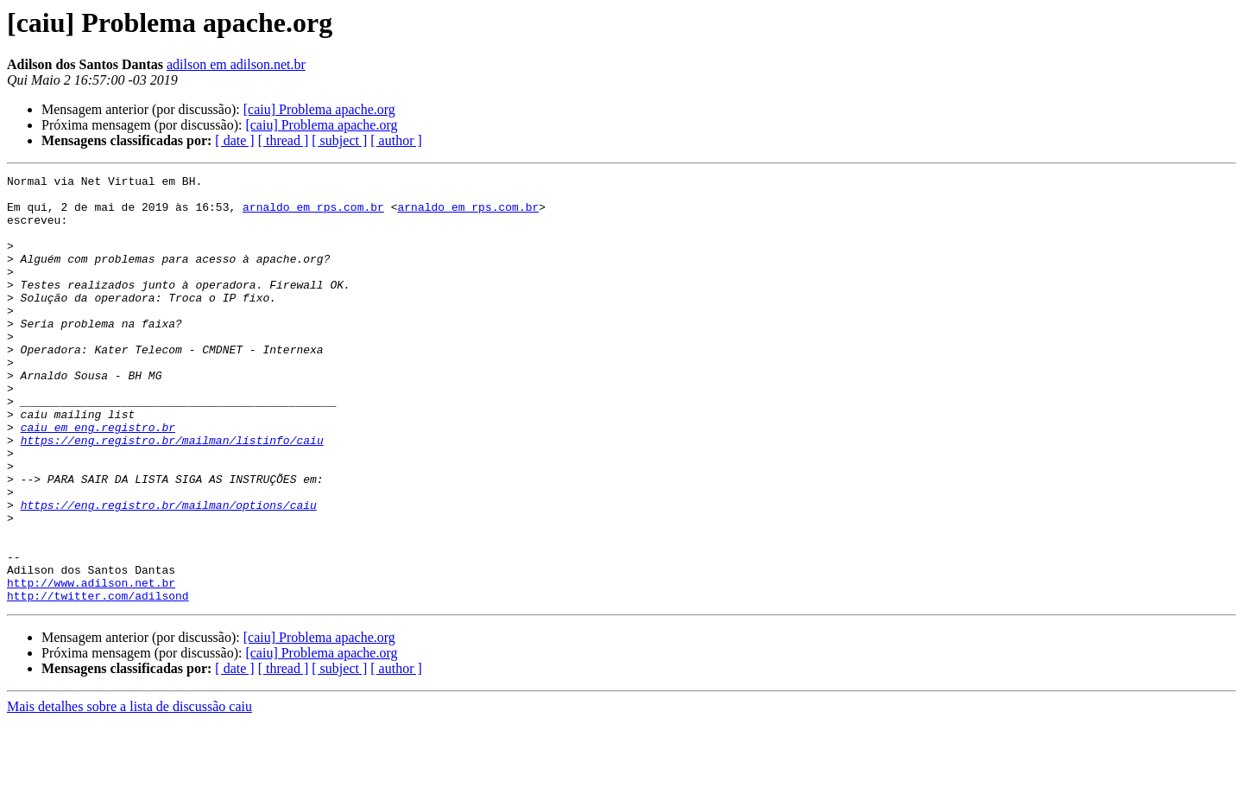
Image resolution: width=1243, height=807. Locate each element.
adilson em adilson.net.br (236, 64)
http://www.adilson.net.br (91, 665)
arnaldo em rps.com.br (313, 214)
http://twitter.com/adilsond (98, 681)
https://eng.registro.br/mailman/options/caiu (169, 572)
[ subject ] (339, 140)
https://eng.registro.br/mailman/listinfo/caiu (172, 494)
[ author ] (396, 140)
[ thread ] (283, 140)
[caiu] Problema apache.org (319, 109)
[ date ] (234, 140)
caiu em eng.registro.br (98, 478)
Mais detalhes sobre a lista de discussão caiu (129, 792)
